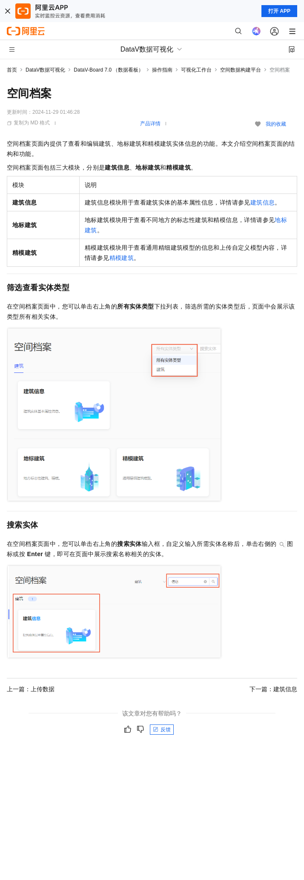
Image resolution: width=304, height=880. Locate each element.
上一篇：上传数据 (30, 689)
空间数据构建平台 (240, 70)
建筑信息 (262, 202)
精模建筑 (121, 257)
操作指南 (162, 70)
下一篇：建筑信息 (273, 689)
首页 (12, 70)
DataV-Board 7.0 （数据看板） (108, 70)
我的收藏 (276, 124)
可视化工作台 (196, 70)
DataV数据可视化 (45, 70)
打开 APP (279, 11)
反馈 (162, 730)
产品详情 (150, 124)
